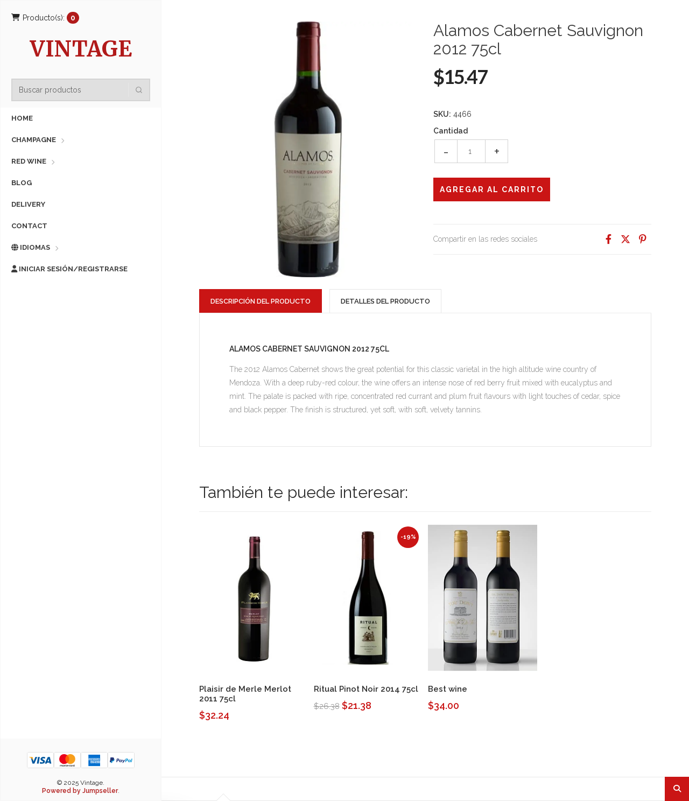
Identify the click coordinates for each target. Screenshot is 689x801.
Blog (21, 183)
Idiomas (30, 247)
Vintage (81, 50)
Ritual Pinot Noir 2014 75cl (366, 689)
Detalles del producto (385, 301)
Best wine (447, 689)
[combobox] (84, 90)
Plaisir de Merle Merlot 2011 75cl (245, 694)
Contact (29, 226)
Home (22, 118)
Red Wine (28, 161)
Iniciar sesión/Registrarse (69, 269)
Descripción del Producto (260, 301)
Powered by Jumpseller (80, 791)
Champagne (33, 140)
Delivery (28, 204)
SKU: (442, 114)
